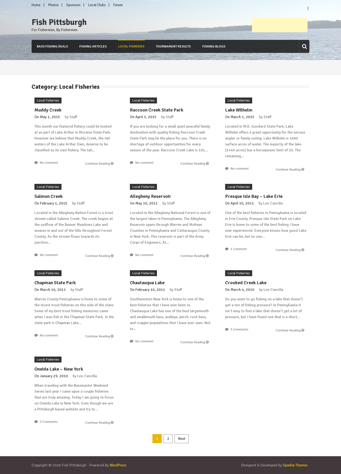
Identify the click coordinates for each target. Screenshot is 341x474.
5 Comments (49, 422)
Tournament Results (173, 46)
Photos (53, 5)
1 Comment (238, 249)
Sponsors (73, 5)
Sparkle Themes (295, 465)
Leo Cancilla (273, 203)
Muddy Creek (48, 110)
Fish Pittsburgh (59, 22)
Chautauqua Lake (147, 283)
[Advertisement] (280, 25)
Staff (73, 117)
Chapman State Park (55, 283)
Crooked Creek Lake (245, 283)
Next (181, 439)
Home (36, 5)
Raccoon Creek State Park (156, 110)
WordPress (118, 465)
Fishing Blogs (213, 46)
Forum (118, 5)
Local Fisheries (131, 46)
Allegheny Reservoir (150, 196)
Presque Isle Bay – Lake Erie (254, 196)
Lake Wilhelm (238, 110)
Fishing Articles (92, 46)
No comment (49, 163)
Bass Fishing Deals (51, 46)
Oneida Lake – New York (58, 369)
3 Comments (239, 329)
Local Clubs (97, 5)
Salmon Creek (48, 196)
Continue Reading (99, 164)
